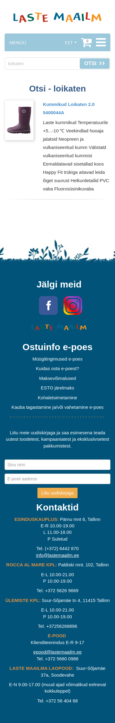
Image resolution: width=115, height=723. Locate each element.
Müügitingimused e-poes (57, 359)
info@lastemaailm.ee (57, 555)
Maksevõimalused (57, 378)
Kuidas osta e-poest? (57, 368)
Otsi (94, 63)
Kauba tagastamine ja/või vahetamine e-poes (57, 407)
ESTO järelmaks (57, 387)
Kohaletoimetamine (57, 397)
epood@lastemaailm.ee (57, 652)
